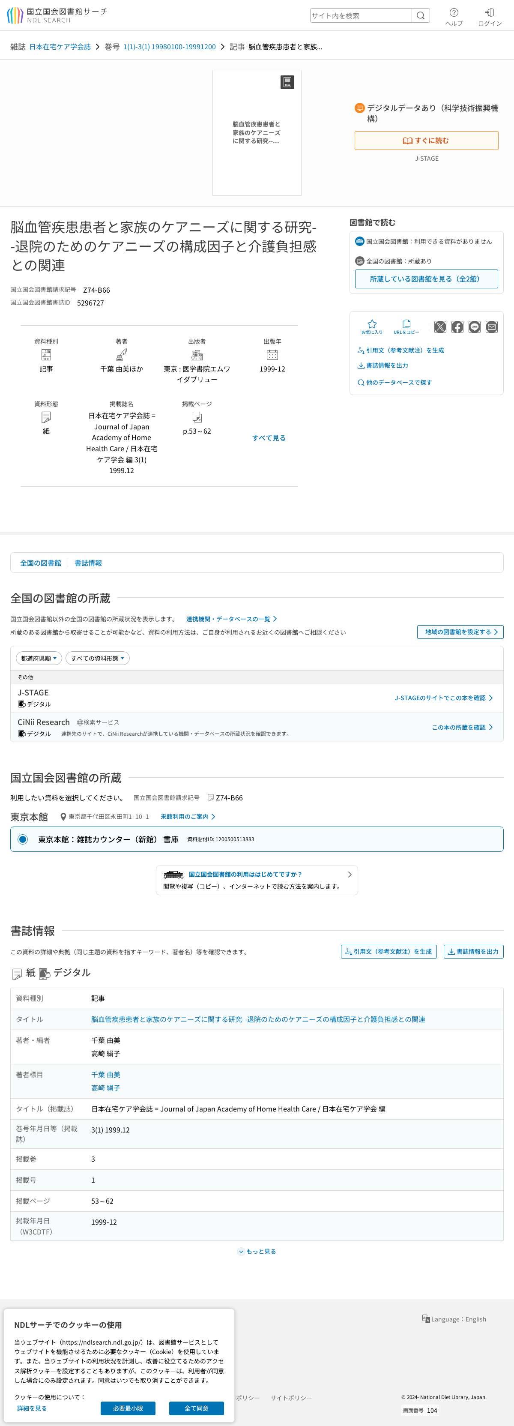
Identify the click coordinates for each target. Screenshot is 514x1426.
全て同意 (197, 1408)
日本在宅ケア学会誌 (60, 46)
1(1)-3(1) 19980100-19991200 (169, 46)
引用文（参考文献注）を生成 (400, 350)
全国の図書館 (40, 562)
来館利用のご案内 (189, 817)
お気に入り (372, 327)
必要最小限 (128, 1408)
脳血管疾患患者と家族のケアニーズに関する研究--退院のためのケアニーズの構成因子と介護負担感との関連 (258, 1019)
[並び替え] (39, 658)
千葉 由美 (105, 1074)
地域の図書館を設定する (463, 632)
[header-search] (370, 15)
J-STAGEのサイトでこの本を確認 (445, 698)
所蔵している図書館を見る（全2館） (427, 278)
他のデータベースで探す (394, 382)
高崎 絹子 (105, 1087)
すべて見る (269, 437)
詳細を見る (32, 1408)
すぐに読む (426, 140)
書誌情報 (88, 562)
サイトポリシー (291, 1397)
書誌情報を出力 (382, 365)
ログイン (490, 16)
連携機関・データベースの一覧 (233, 619)
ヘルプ (454, 16)
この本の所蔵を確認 (464, 727)
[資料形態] (98, 658)
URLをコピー (406, 327)
